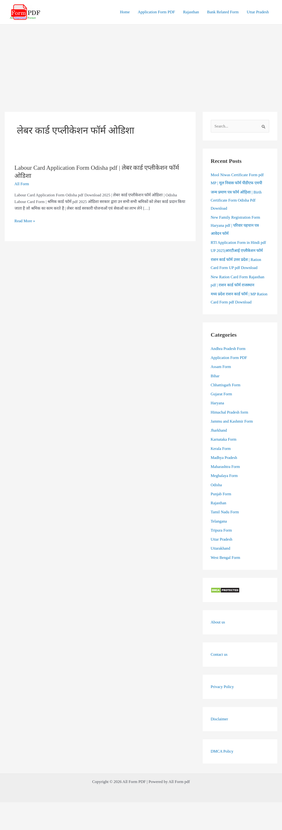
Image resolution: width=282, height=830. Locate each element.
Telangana (219, 521)
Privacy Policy (223, 686)
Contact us (219, 654)
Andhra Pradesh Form (228, 349)
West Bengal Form (226, 557)
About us (218, 622)
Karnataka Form (224, 439)
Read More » (25, 221)
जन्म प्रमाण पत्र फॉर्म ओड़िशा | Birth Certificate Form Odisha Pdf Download (237, 200)
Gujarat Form (222, 394)
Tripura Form (221, 530)
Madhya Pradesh (224, 458)
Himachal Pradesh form (230, 412)
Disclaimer (220, 719)
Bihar (215, 376)
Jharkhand (219, 430)
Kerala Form (221, 448)
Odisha (216, 485)
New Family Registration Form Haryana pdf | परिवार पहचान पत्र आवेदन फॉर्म (236, 225)
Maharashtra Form (226, 467)
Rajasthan (191, 12)
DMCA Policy (222, 751)
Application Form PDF (156, 12)
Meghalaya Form (225, 476)
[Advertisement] (141, 60)
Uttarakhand (221, 548)
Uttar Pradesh (258, 12)
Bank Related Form (223, 12)
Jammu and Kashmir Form (232, 421)
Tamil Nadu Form (225, 512)
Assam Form (221, 367)
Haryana (218, 403)
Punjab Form (221, 494)
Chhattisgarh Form (226, 385)
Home (125, 12)
